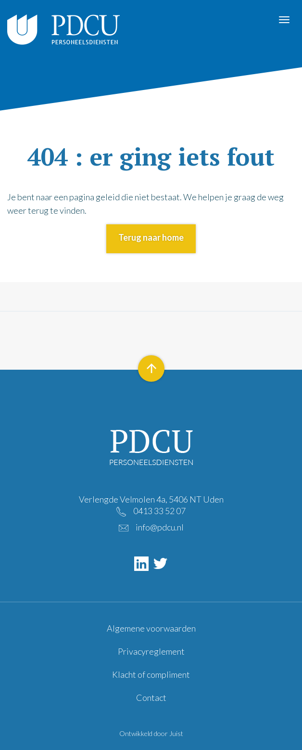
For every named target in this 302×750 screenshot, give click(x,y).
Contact (151, 697)
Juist (176, 733)
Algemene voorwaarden (151, 628)
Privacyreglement (151, 651)
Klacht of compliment (151, 674)
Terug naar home (151, 237)
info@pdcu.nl (160, 527)
